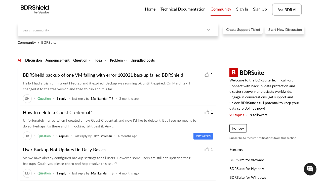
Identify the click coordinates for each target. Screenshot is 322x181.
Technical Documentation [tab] (183, 9)
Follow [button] (238, 128)
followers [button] (258, 114)
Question (80, 60)
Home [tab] (150, 9)
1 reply (61, 98)
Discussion (33, 60)
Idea (98, 60)
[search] (108, 29)
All (19, 60)
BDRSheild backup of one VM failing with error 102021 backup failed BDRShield (103, 75)
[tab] (19, 60)
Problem (116, 60)
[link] (27, 98)
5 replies (62, 136)
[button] (208, 29)
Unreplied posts (143, 60)
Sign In (242, 9)
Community (221, 9)
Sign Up (260, 9)
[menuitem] (242, 10)
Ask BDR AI (286, 9)
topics (236, 114)
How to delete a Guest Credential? (57, 112)
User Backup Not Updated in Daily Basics (64, 150)
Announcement (57, 60)
